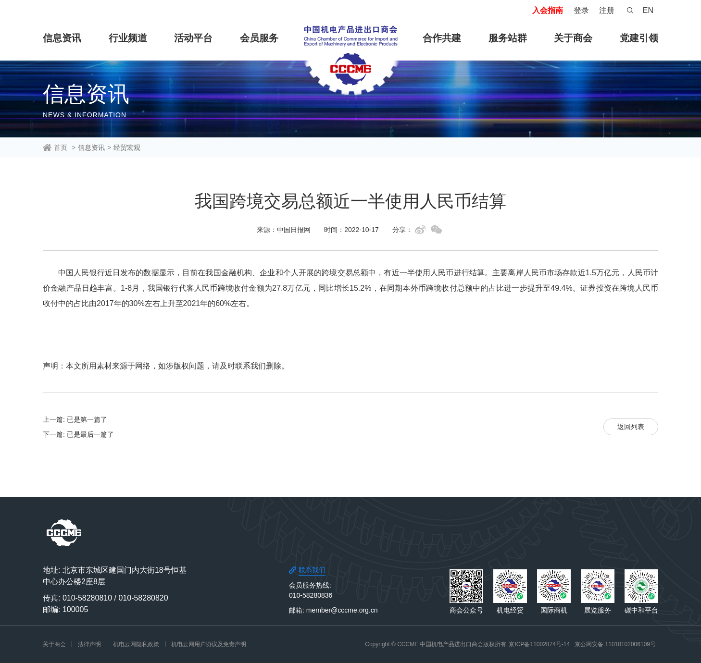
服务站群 (507, 38)
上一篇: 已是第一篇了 (75, 419)
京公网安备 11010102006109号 (615, 644)
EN (648, 10)
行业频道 (128, 38)
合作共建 (442, 38)
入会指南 (547, 10)
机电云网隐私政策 (136, 644)
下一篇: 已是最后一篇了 (78, 434)
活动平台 (193, 38)
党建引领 (639, 38)
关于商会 (573, 38)
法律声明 (89, 644)
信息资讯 (62, 38)
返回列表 (630, 426)
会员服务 (259, 38)
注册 (606, 10)
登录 (581, 10)
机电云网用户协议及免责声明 (208, 644)
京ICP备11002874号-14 (539, 644)
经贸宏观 (126, 147)
